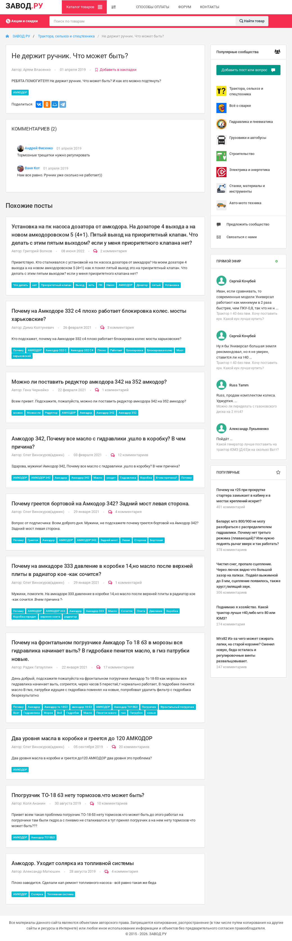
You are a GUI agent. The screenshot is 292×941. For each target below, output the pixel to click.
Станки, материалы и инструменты (240, 188)
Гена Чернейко (36, 390)
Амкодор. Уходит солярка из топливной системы (72, 863)
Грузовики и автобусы (241, 140)
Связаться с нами (236, 237)
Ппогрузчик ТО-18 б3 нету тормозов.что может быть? (78, 795)
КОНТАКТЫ (209, 7)
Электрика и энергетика (243, 172)
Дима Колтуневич (38, 327)
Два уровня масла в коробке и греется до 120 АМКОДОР (82, 738)
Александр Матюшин (41, 871)
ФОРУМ (184, 7)
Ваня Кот (32, 168)
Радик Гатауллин (38, 667)
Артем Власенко (37, 69)
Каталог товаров (84, 7)
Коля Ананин (34, 803)
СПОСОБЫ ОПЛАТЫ (152, 7)
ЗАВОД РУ (18, 36)
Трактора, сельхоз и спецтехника (66, 36)
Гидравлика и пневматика (244, 124)
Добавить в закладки (116, 69)
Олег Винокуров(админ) (43, 455)
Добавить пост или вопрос (248, 70)
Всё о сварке (233, 108)
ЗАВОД (24, 5)
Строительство (235, 156)
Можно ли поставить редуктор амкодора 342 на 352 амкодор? (89, 382)
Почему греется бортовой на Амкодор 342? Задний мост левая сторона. (100, 503)
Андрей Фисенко (39, 148)
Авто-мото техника (238, 205)
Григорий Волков (37, 251)
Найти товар (251, 21)
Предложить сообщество (242, 224)
